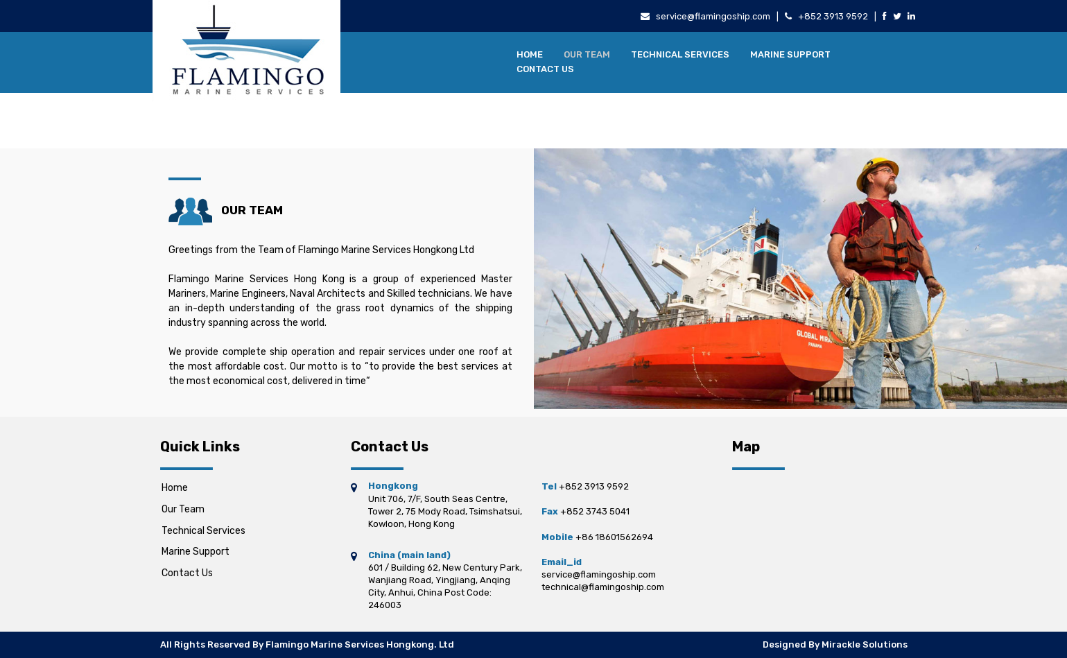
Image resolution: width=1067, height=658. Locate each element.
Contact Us (545, 69)
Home (530, 54)
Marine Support (790, 54)
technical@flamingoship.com (602, 587)
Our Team (587, 54)
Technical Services (680, 54)
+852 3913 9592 (833, 16)
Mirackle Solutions (865, 644)
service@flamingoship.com (713, 16)
